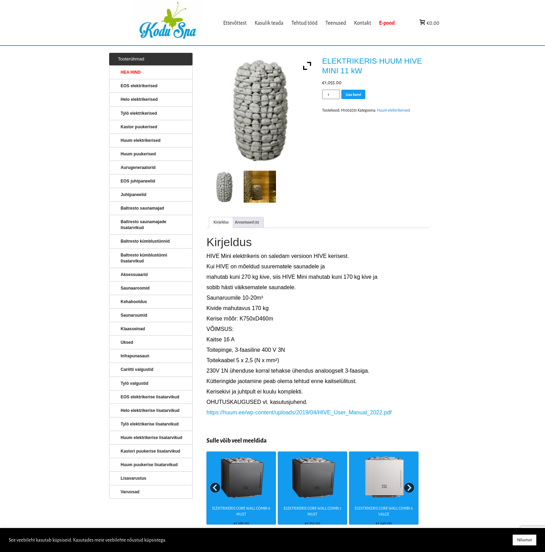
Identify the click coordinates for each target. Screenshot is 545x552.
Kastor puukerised (139, 126)
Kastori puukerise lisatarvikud (150, 451)
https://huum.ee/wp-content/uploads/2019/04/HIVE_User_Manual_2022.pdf (299, 412)
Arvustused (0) (247, 222)
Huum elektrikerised (393, 110)
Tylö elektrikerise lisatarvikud (150, 424)
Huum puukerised (138, 154)
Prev (215, 488)
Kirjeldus (221, 222)
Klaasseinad (133, 328)
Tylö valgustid (134, 383)
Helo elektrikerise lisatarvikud (150, 410)
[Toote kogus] (331, 94)
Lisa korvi (353, 94)
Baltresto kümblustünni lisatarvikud (144, 258)
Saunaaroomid (135, 288)
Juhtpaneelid (133, 194)
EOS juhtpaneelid (138, 181)
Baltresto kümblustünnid (145, 241)
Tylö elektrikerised (139, 113)
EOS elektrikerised (139, 85)
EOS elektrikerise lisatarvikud (150, 397)
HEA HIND (131, 72)
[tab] (221, 222)
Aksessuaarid (134, 274)
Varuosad (130, 491)
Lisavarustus (133, 478)
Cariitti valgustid (137, 369)
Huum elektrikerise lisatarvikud (151, 437)
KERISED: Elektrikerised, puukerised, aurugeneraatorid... (176, 22)
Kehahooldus (134, 301)
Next (409, 488)
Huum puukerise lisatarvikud (149, 464)
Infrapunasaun (135, 356)
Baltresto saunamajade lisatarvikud (143, 224)
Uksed (127, 342)
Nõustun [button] (524, 540)
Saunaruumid (134, 315)
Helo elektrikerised (139, 99)
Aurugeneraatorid (138, 167)
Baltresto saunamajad (142, 208)
